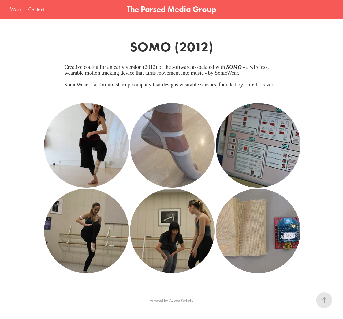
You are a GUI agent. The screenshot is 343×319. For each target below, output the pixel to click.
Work (15, 9)
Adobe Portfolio (181, 300)
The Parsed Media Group (171, 9)
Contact (36, 9)
